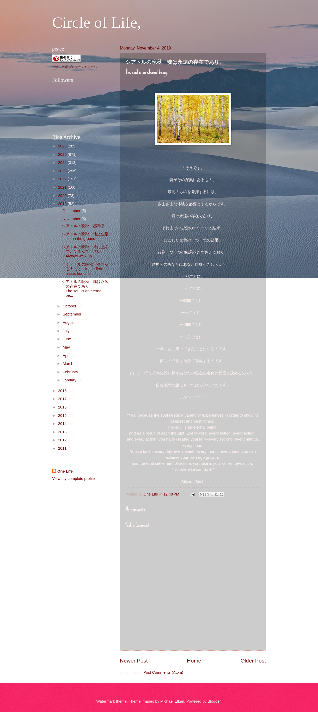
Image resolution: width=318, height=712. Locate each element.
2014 (63, 424)
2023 (63, 171)
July (66, 331)
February (71, 372)
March (68, 364)
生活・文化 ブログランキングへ (74, 67)
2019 (63, 204)
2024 (63, 162)
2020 (63, 196)
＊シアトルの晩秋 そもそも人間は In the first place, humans (85, 269)
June (67, 339)
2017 (63, 399)
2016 (63, 407)
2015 (63, 415)
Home (194, 661)
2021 (63, 187)
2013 (63, 432)
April (67, 356)
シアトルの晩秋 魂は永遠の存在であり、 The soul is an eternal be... (89, 289)
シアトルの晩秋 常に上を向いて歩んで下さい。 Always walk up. (89, 251)
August (69, 322)
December (72, 211)
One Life (65, 471)
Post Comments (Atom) (163, 672)
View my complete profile (73, 478)
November (72, 219)
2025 (63, 154)
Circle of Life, (96, 22)
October (70, 306)
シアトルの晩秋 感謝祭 (83, 226)
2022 (63, 179)
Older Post (253, 661)
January (70, 380)
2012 (63, 440)
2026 (63, 146)
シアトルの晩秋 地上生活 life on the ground (87, 236)
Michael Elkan (172, 701)
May (67, 347)
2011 (63, 448)
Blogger (214, 701)
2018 (63, 391)
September (72, 314)
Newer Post (134, 661)
